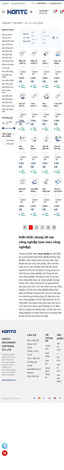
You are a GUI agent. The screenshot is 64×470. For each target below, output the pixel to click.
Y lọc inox (6, 68)
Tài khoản (5, 3)
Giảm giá (9, 144)
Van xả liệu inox (6, 91)
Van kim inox (7, 58)
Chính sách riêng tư (46, 372)
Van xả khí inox (8, 106)
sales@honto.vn (56, 3)
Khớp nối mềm (8, 64)
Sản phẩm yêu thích (18, 3)
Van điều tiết (7, 96)
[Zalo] (4, 446)
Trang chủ (46, 347)
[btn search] (31, 12)
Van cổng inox (7, 48)
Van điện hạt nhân (7, 76)
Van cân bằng (7, 71)
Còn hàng (10, 140)
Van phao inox (7, 87)
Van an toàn (7, 35)
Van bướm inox (8, 41)
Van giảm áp (7, 54)
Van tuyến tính (7, 61)
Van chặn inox (7, 44)
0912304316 (41, 3)
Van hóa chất (7, 84)
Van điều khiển (8, 80)
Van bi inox (6, 38)
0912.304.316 (33, 340)
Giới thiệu (46, 354)
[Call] (4, 453)
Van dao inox (7, 51)
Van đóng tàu (7, 99)
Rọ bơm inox (7, 102)
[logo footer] (9, 331)
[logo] (17, 12)
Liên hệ (46, 362)
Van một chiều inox (7, 110)
